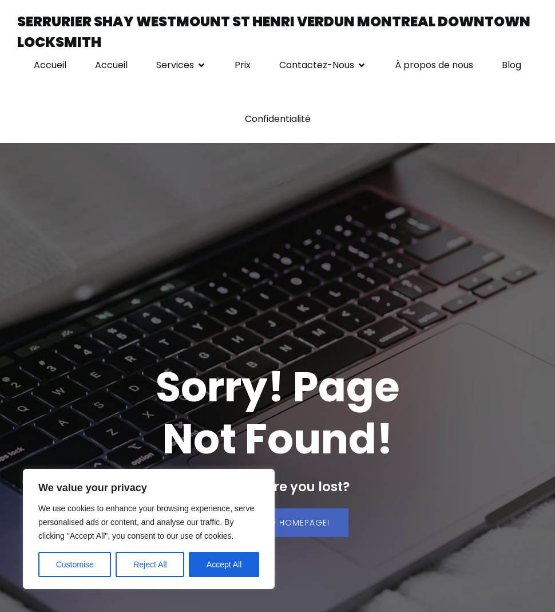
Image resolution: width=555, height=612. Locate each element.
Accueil (50, 65)
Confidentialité (278, 118)
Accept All (224, 564)
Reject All (149, 564)
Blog (511, 65)
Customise (75, 564)
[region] (149, 529)
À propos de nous (434, 65)
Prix (243, 65)
